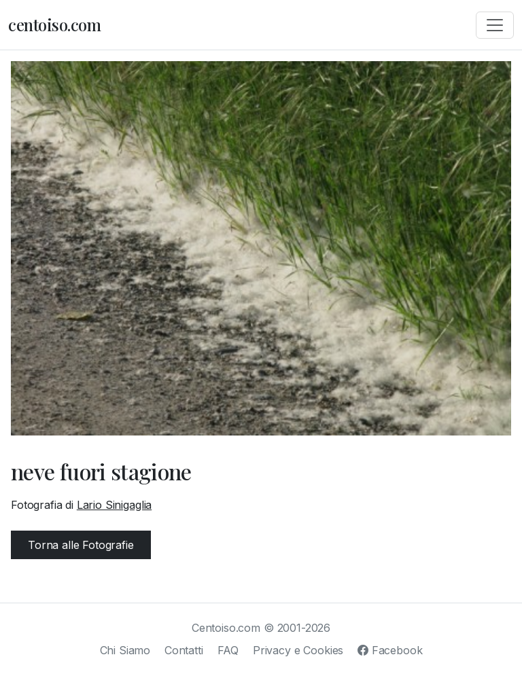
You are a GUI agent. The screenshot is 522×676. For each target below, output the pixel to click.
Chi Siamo (125, 650)
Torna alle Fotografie (81, 545)
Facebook (390, 650)
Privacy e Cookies (298, 650)
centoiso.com (54, 24)
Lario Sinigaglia (114, 505)
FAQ (228, 650)
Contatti (183, 650)
